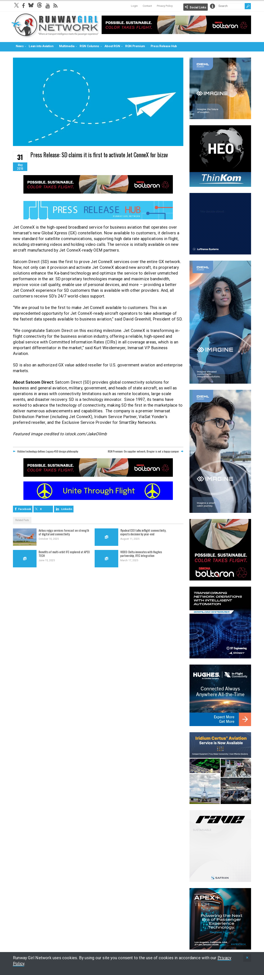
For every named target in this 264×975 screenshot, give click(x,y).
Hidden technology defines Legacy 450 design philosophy (47, 451)
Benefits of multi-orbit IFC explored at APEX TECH (64, 554)
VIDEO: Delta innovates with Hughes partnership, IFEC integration (141, 554)
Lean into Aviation (41, 46)
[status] (247, 958)
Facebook (24, 509)
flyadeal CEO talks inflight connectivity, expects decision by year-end (143, 532)
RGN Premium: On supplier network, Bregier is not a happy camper (143, 451)
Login (134, 5)
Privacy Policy (165, 5)
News (19, 46)
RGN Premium (135, 46)
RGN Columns (89, 46)
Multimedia (66, 46)
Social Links (198, 7)
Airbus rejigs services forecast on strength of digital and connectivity (64, 532)
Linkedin (66, 509)
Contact (147, 5)
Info (212, 6)
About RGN (112, 46)
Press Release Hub (164, 46)
